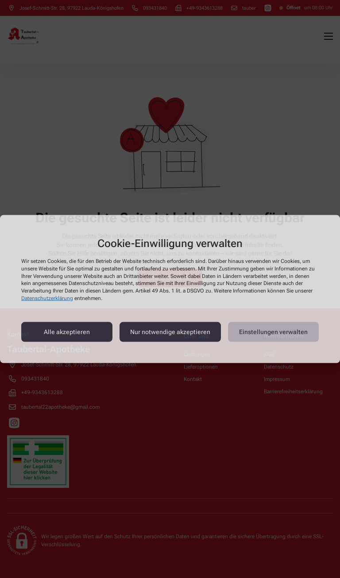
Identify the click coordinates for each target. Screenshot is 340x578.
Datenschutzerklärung (47, 298)
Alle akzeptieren (67, 331)
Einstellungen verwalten (273, 331)
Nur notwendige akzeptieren (170, 331)
